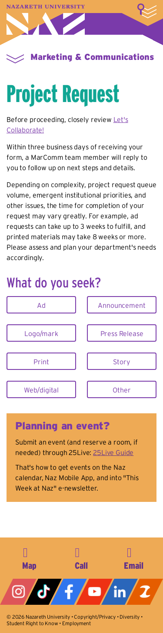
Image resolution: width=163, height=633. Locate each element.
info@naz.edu (133, 557)
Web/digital (41, 390)
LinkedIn (119, 592)
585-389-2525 (81, 557)
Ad (41, 305)
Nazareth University (46, 20)
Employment (76, 623)
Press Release (121, 333)
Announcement (121, 305)
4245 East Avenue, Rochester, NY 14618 (30, 557)
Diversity (130, 617)
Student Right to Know (32, 623)
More (146, 10)
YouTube (94, 592)
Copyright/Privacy (94, 617)
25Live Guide (113, 452)
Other (121, 390)
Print (41, 362)
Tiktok (43, 592)
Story (121, 362)
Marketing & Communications (92, 57)
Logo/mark (41, 333)
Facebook (68, 592)
